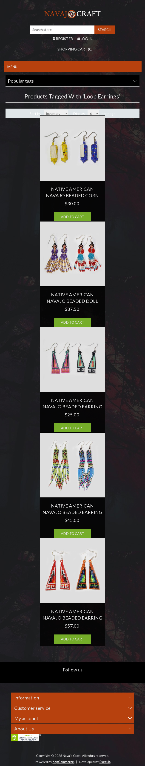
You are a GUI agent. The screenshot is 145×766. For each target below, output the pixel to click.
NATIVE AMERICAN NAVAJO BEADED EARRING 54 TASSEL (72, 512)
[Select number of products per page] (93, 113)
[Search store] (62, 29)
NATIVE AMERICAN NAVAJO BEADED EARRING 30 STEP (72, 406)
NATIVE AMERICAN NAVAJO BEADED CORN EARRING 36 (72, 195)
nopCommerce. (63, 762)
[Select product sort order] (56, 113)
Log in (85, 38)
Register (63, 38)
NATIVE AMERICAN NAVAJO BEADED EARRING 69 (72, 618)
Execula (105, 762)
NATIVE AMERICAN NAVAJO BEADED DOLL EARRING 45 (72, 301)
